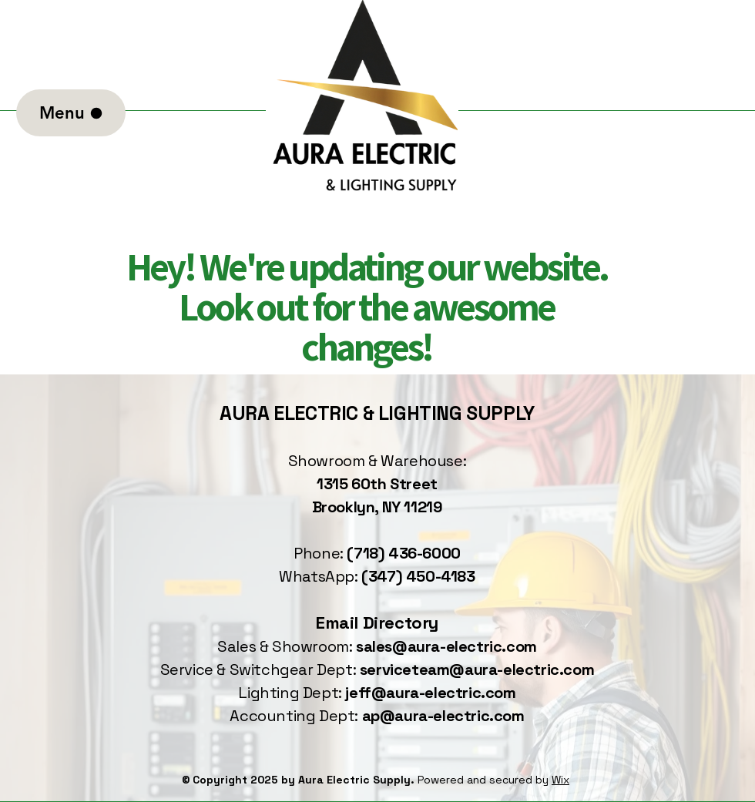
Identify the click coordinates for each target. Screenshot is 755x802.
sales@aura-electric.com (446, 646)
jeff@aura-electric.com (430, 693)
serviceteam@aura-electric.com (477, 669)
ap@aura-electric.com (443, 716)
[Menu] (71, 112)
